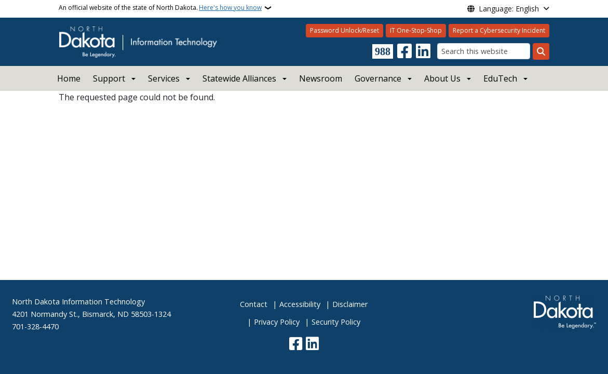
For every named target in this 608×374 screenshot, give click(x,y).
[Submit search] (541, 51)
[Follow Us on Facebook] (404, 51)
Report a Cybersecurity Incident (499, 30)
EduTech (500, 78)
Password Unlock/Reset (344, 30)
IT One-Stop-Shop (416, 30)
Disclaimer (350, 304)
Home (68, 78)
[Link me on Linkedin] (423, 51)
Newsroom (320, 78)
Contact (253, 304)
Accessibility (299, 304)
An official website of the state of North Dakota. (160, 7)
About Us (442, 78)
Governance (378, 78)
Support (109, 78)
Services (164, 78)
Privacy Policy (277, 322)
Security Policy (336, 322)
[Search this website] (483, 51)
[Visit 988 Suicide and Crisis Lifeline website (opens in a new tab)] (382, 51)
